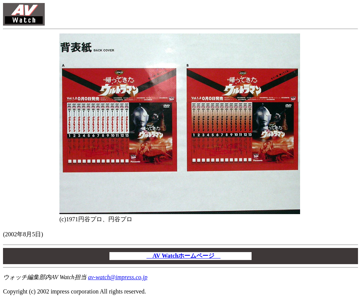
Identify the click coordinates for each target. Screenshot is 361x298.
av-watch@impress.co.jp (117, 277)
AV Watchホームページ (184, 255)
